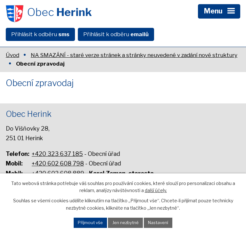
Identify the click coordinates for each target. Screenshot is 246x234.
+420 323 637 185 (57, 153)
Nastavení (158, 222)
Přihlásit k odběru (40, 34)
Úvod (12, 55)
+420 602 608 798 (58, 163)
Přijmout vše (90, 222)
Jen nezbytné (125, 222)
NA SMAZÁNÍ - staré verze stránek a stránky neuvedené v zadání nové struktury (134, 55)
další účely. (156, 190)
